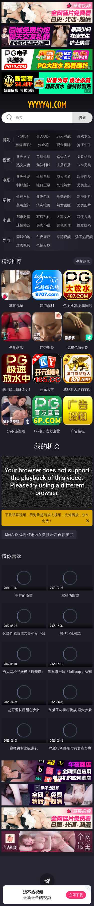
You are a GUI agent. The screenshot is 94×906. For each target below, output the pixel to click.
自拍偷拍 (43, 156)
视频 (7, 160)
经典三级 (43, 185)
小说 (7, 220)
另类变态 (84, 185)
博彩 (7, 140)
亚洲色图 (43, 196)
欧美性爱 (84, 176)
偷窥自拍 (23, 196)
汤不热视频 (84, 236)
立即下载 (76, 894)
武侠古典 (84, 216)
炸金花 (43, 144)
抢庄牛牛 (84, 144)
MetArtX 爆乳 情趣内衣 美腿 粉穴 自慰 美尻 (39, 534)
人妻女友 (64, 216)
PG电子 (23, 136)
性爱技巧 (84, 225)
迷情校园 (23, 225)
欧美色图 (64, 196)
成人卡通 (64, 176)
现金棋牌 (64, 144)
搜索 (82, 117)
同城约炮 (23, 236)
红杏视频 (23, 245)
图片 (7, 200)
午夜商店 (43, 236)
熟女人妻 (23, 164)
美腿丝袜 (23, 205)
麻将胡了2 (23, 144)
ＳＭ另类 (84, 164)
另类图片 (84, 205)
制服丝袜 (23, 185)
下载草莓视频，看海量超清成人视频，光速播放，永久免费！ (47, 518)
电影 (7, 180)
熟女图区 (64, 205)
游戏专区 (84, 136)
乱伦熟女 (64, 185)
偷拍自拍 (43, 176)
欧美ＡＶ (64, 156)
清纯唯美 (43, 205)
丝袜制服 (43, 164)
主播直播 (64, 164)
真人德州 (43, 136)
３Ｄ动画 (84, 156)
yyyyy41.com (47, 105)
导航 (7, 240)
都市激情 (23, 216)
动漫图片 (84, 196)
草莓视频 (64, 236)
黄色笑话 (64, 225)
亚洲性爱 (23, 176)
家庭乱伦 (43, 216)
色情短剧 (43, 245)
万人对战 (64, 136)
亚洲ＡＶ (23, 156)
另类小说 (43, 225)
